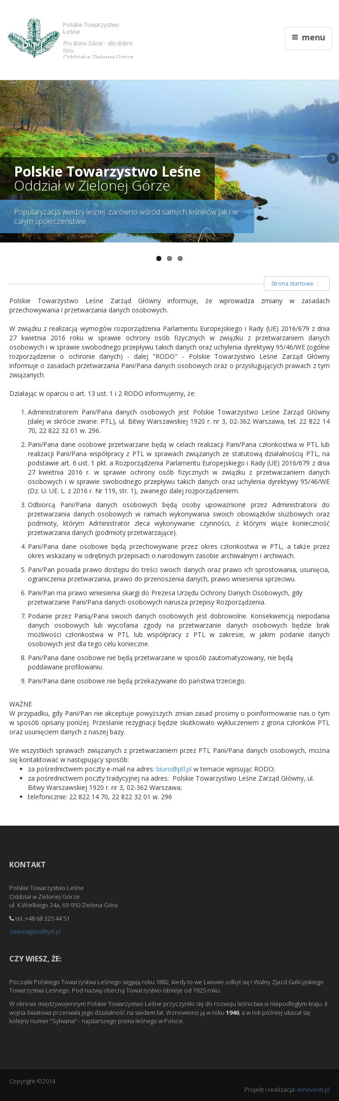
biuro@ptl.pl (174, 768)
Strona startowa (292, 283)
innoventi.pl (313, 1089)
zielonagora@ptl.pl (35, 931)
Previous (7, 159)
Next (332, 159)
